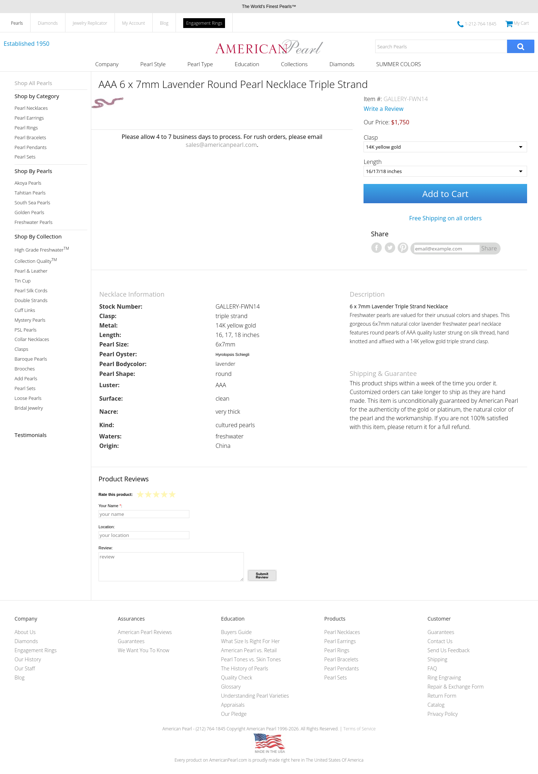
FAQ (432, 668)
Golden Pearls (29, 212)
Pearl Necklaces (31, 108)
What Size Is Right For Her (250, 641)
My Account (133, 23)
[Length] (445, 171)
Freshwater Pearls (33, 222)
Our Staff (25, 668)
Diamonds (48, 23)
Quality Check (236, 677)
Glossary (231, 686)
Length (373, 162)
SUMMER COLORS (398, 64)
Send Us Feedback (448, 650)
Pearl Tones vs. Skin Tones (251, 659)
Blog (164, 23)
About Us (25, 632)
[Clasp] (445, 146)
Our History (28, 659)
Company (107, 64)
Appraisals (233, 704)
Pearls (17, 23)
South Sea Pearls (32, 203)
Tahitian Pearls (30, 193)
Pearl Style (153, 64)
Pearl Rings (26, 128)
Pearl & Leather (31, 271)
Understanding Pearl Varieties (255, 695)
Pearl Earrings (29, 118)
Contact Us (440, 641)
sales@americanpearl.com (221, 145)
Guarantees (131, 641)
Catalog (436, 704)
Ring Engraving (444, 677)
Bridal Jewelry (29, 408)
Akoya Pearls (28, 183)
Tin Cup (23, 281)
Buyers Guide (236, 632)
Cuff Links (25, 310)
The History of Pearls (244, 668)
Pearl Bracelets (30, 138)
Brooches (25, 369)
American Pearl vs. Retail (249, 650)
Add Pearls (26, 379)
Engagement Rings (204, 23)
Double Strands (31, 300)
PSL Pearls (25, 330)
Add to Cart (445, 194)
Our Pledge (233, 713)
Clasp (371, 137)
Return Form (441, 695)
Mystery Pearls (30, 320)
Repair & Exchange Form (455, 686)
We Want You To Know (143, 650)
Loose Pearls (28, 398)
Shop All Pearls (33, 83)
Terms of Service (359, 729)
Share (489, 248)
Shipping (437, 659)
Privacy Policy (442, 713)
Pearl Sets (25, 157)
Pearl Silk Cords (31, 291)
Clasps (21, 349)
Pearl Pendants (31, 147)
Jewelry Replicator (90, 23)
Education (247, 64)
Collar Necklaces (32, 339)
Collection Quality (36, 260)
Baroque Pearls (31, 359)
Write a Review (384, 109)
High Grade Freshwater (42, 249)
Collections (294, 64)
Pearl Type (200, 64)
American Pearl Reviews (145, 632)
